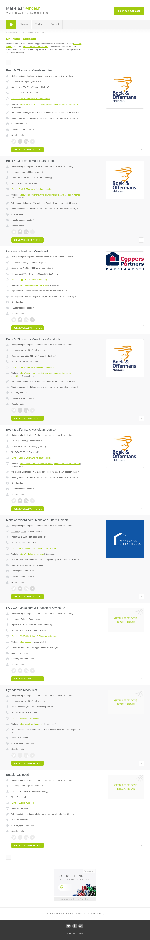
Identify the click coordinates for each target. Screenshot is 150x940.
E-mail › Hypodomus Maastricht (25, 718)
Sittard (23, 531)
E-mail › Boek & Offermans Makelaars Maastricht (32, 367)
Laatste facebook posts (22, 129)
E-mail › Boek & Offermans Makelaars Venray (31, 458)
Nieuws (24, 24)
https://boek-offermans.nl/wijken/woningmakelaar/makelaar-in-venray (50, 463)
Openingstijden (19, 124)
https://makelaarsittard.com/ (32, 554)
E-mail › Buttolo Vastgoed (22, 803)
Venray (24, 441)
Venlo (23, 81)
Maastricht (25, 350)
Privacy (80, 934)
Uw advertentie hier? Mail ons (75, 899)
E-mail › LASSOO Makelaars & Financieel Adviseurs (34, 636)
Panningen (25, 262)
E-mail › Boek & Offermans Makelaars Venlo (30, 98)
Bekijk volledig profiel (27, 149)
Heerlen (24, 172)
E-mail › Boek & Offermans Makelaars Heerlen (31, 189)
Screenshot (17, 107)
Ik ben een (129, 11)
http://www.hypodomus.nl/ (31, 724)
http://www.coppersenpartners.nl (34, 285)
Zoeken (39, 24)
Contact (55, 24)
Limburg (15, 81)
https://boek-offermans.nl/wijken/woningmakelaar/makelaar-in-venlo (49, 104)
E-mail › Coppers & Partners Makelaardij (29, 279)
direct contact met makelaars (35, 46)
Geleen (24, 619)
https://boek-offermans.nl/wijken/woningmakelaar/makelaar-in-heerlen (50, 195)
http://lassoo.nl (26, 642)
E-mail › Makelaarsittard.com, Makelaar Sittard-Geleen (35, 548)
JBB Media (72, 934)
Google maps (34, 81)
